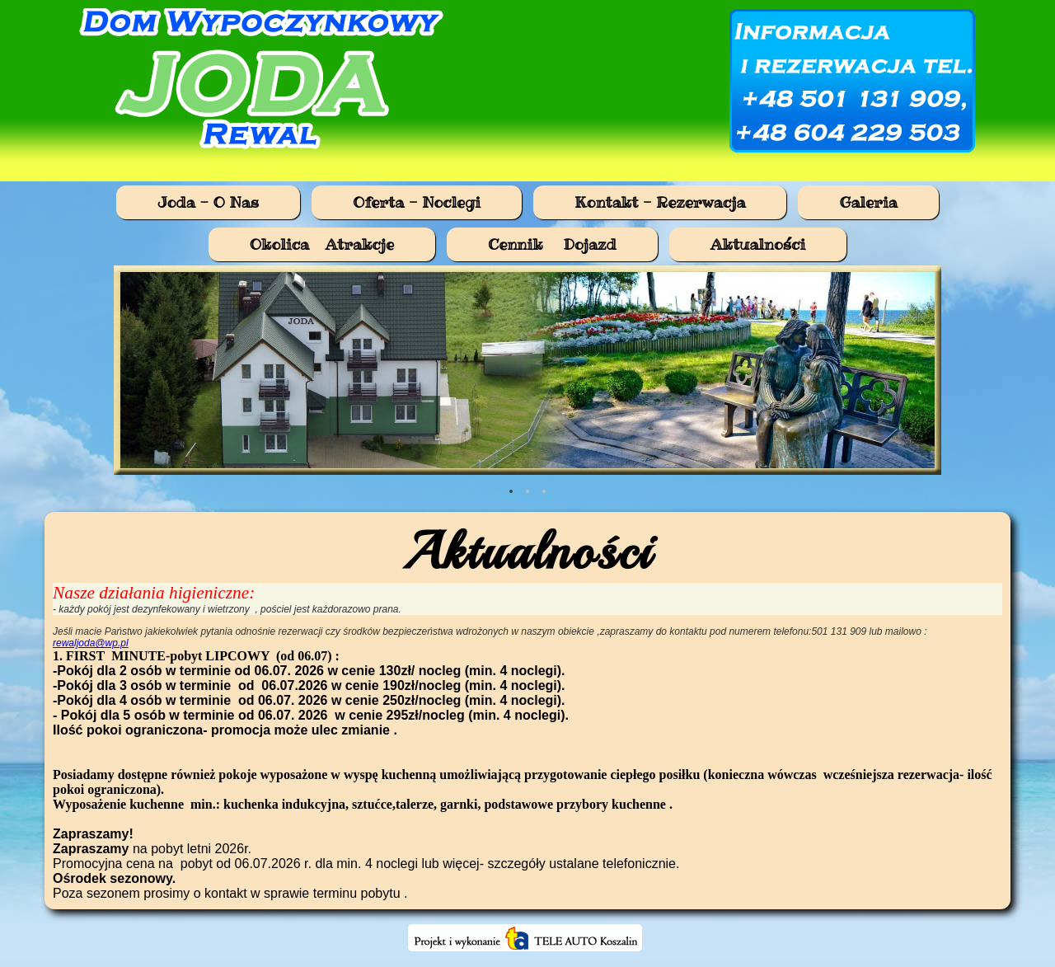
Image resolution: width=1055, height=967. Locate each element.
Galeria (868, 202)
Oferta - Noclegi (417, 202)
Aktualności (758, 244)
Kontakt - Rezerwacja (659, 202)
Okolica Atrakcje (322, 244)
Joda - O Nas (208, 202)
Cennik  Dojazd (552, 244)
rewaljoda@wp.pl (91, 643)
